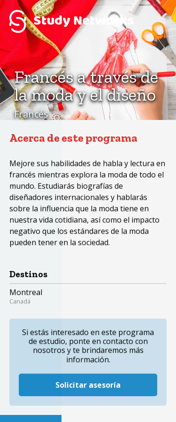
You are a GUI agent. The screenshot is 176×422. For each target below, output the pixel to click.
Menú (155, 21)
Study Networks (71, 21)
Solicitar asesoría (88, 377)
